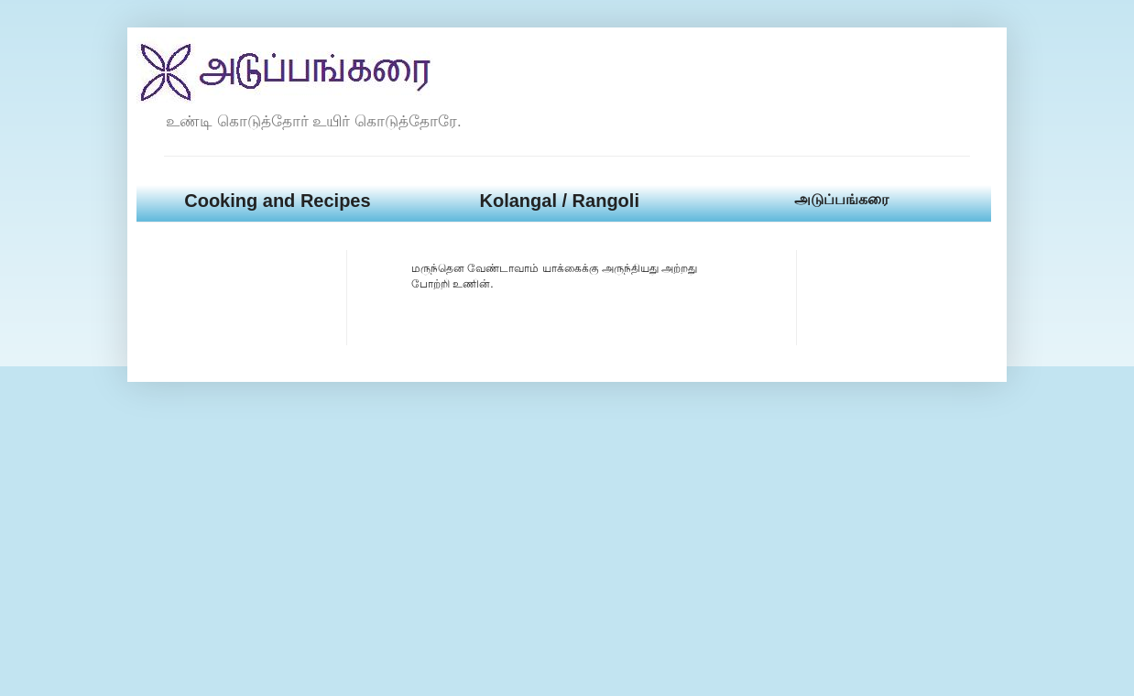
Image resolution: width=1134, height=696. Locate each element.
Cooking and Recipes (277, 200)
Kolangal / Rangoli (558, 200)
